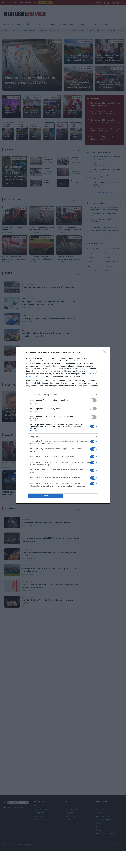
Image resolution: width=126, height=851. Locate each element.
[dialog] (63, 425)
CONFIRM (45, 496)
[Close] (105, 352)
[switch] (93, 400)
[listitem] (63, 394)
